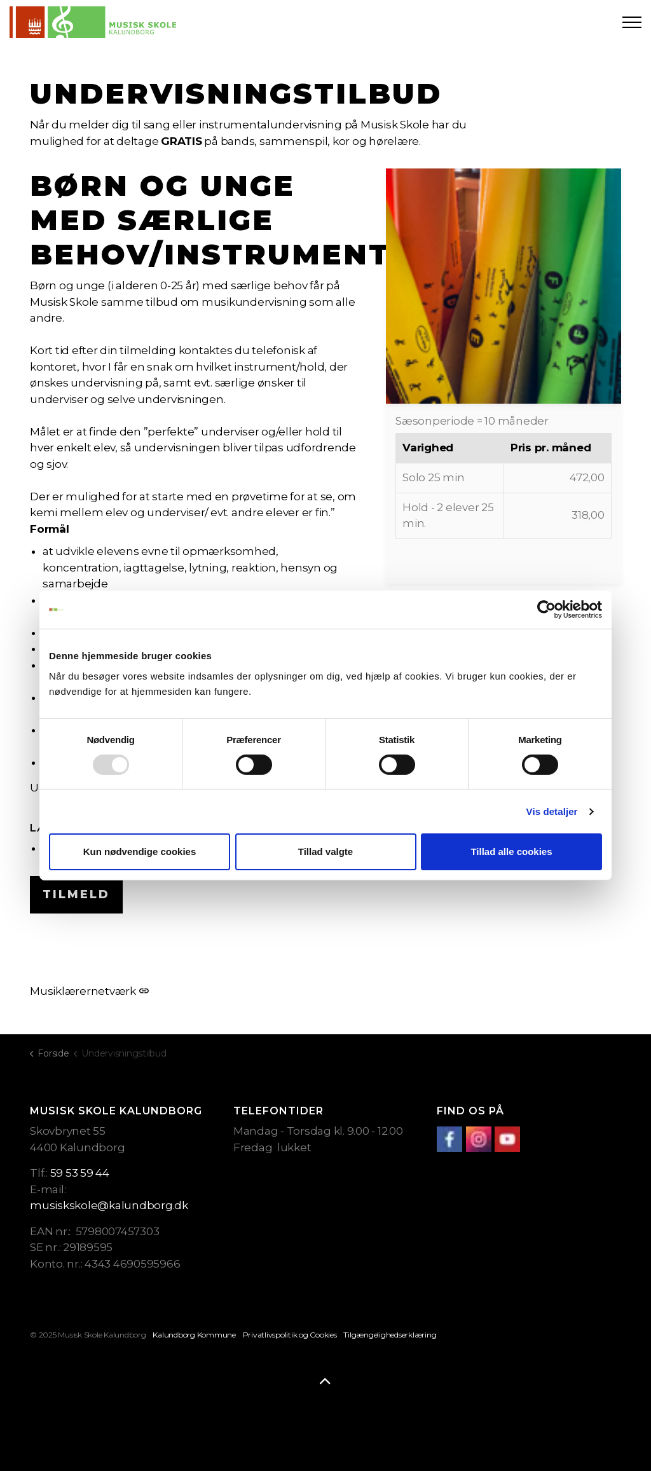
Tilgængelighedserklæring (389, 1334)
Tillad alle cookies (511, 851)
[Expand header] (632, 22)
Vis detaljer (552, 811)
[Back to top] (325, 1382)
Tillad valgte (325, 851)
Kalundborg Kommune (194, 1334)
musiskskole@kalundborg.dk (109, 1205)
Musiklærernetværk (89, 991)
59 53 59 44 (79, 1173)
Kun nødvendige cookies (139, 851)
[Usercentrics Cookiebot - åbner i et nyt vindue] (546, 609)
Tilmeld (76, 894)
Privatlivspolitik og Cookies (290, 1334)
